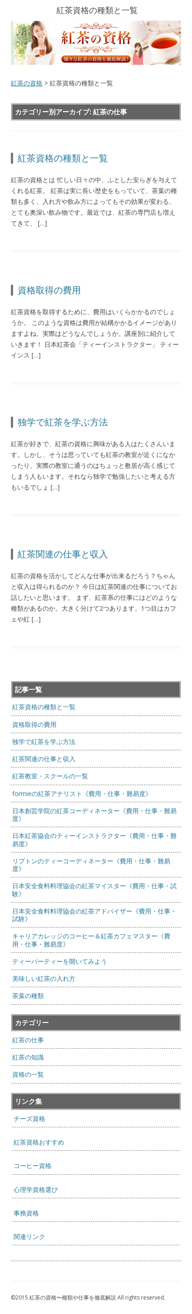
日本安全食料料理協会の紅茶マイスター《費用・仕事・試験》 (94, 889)
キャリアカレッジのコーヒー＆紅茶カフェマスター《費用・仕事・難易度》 (91, 940)
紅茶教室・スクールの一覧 (50, 776)
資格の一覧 (28, 1074)
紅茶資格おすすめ (39, 1142)
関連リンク (29, 1236)
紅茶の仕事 (28, 1040)
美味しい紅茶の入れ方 (43, 978)
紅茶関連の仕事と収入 (63, 554)
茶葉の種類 (28, 995)
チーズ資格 (29, 1118)
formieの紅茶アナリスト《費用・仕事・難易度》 (82, 793)
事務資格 (26, 1213)
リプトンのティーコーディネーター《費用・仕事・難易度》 (91, 865)
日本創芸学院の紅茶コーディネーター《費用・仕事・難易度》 (94, 814)
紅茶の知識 (28, 1057)
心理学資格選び (36, 1189)
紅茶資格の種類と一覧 (63, 158)
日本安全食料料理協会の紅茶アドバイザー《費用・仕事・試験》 (94, 915)
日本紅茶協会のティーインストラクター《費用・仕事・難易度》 (94, 839)
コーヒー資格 (33, 1165)
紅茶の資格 (26, 83)
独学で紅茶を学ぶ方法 (63, 422)
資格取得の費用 (49, 290)
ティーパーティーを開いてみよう (59, 961)
